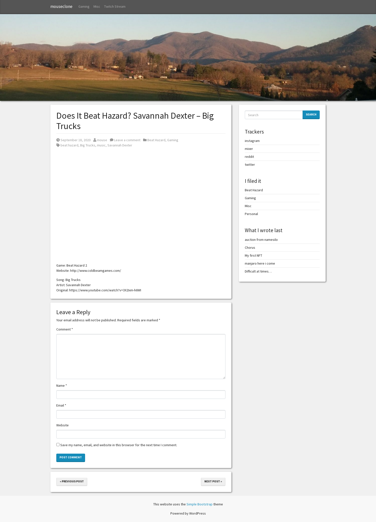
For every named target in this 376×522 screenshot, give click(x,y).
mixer (249, 148)
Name (61, 385)
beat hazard (69, 145)
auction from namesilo (261, 239)
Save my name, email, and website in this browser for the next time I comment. (118, 445)
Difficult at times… (258, 271)
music (101, 145)
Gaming (84, 6)
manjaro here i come (260, 263)
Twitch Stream (114, 6)
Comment (64, 329)
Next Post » (213, 481)
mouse (100, 140)
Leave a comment (125, 140)
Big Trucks (87, 145)
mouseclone (61, 6)
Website (62, 425)
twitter (250, 164)
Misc (97, 6)
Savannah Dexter (119, 145)
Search (311, 114)
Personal (251, 214)
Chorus (250, 247)
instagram (252, 140)
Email (61, 405)
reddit (249, 156)
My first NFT (253, 255)
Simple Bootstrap (200, 504)
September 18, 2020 (73, 140)
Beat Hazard (156, 140)
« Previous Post (72, 481)
